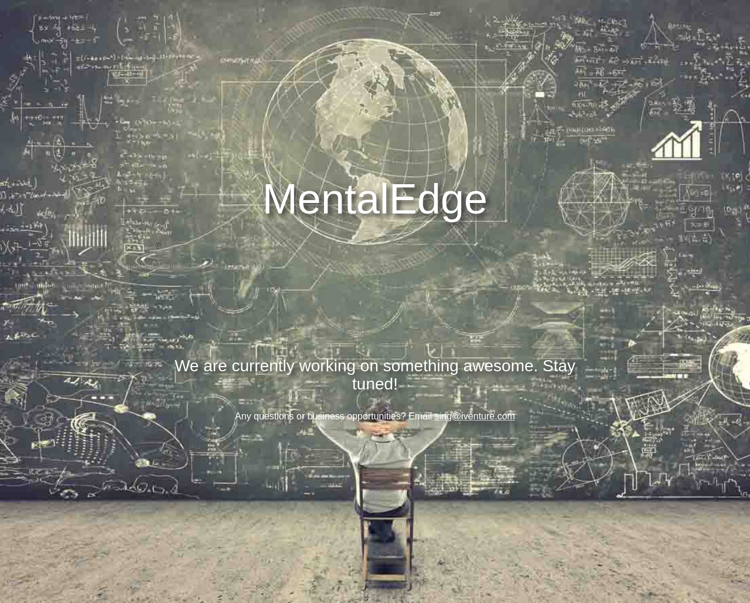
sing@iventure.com (475, 416)
